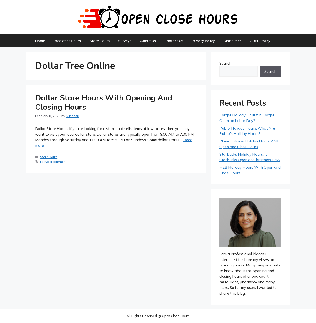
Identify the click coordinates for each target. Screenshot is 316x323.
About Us (148, 40)
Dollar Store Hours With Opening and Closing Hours (103, 102)
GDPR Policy (260, 40)
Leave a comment (53, 162)
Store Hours (100, 40)
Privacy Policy (203, 40)
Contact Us (174, 40)
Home (40, 40)
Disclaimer (232, 40)
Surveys (124, 40)
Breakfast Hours (67, 40)
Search (225, 63)
